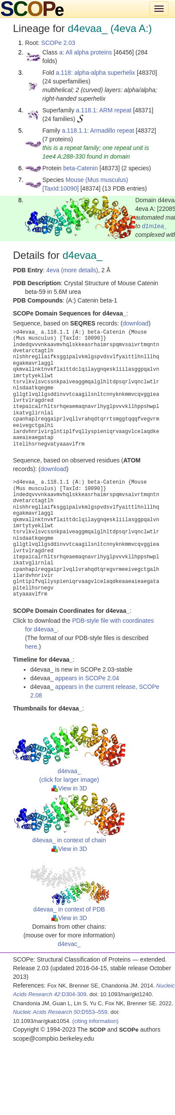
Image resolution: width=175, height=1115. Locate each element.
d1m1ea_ (154, 226)
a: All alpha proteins (85, 52)
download (136, 323)
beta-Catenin (80, 168)
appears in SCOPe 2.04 (87, 678)
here (31, 646)
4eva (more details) (72, 270)
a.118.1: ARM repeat (103, 110)
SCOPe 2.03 (58, 42)
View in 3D (69, 788)
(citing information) (95, 1021)
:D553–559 (60, 1012)
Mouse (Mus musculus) (97, 179)
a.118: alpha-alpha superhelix (95, 72)
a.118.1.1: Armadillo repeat (98, 130)
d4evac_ (69, 943)
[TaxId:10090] (60, 188)
